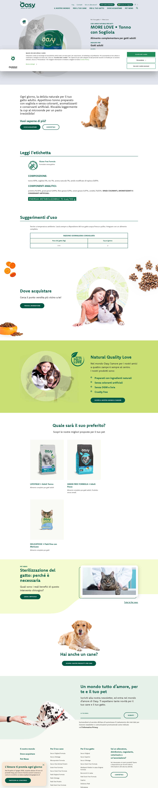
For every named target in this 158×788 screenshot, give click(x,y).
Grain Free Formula (56, 710)
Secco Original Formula (57, 696)
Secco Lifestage (55, 699)
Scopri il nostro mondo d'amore (108, 400)
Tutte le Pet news (131, 544)
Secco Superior (85, 699)
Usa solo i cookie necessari (141, 17)
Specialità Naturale (56, 745)
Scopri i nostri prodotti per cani (79, 606)
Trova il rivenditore (32, 306)
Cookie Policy (84, 10)
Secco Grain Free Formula (58, 713)
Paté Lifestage (54, 720)
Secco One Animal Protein (58, 706)
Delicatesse (84, 729)
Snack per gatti (85, 751)
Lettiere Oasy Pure (87, 754)
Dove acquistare (30, 127)
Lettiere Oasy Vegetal (87, 758)
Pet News (24, 701)
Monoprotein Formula (57, 703)
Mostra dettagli (30, 15)
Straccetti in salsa (56, 738)
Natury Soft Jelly (55, 741)
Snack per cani (55, 748)
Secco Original (85, 696)
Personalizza (141, 11)
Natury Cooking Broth (88, 740)
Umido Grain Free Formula (58, 731)
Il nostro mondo (27, 691)
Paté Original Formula (57, 717)
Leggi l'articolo (30, 539)
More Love (84, 747)
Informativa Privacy (90, 670)
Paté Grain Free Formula (58, 727)
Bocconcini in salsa (87, 715)
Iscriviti (131, 658)
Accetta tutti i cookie (141, 5)
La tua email (84, 655)
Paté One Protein (55, 724)
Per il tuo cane (56, 691)
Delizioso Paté (55, 734)
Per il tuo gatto (87, 691)
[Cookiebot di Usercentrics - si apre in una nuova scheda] (13, 18)
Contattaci (51, 127)
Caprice (83, 722)
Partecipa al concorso (18, 780)
